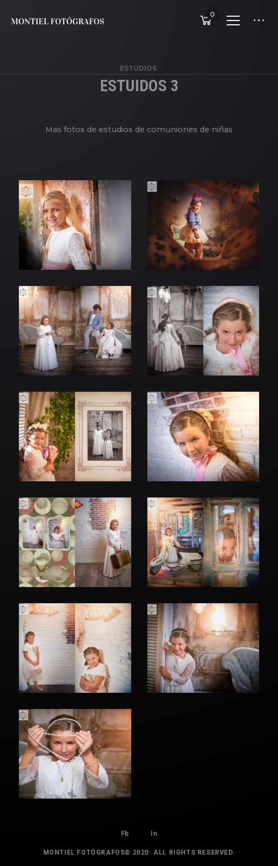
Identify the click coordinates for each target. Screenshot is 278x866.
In (154, 833)
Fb (125, 833)
